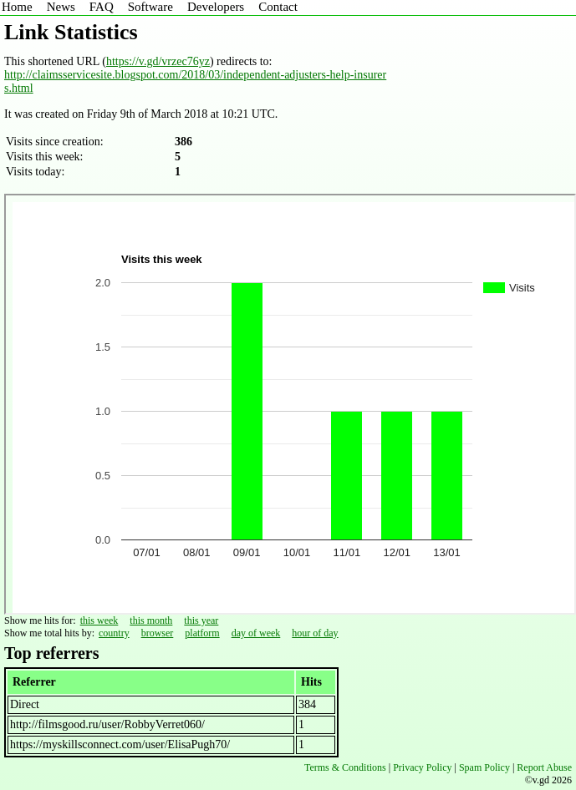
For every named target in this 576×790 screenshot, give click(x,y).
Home (17, 6)
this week (99, 620)
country (114, 633)
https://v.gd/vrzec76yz (158, 61)
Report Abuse (544, 767)
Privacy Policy (422, 767)
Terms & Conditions (345, 767)
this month (151, 620)
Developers (215, 6)
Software (150, 6)
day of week (256, 633)
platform (202, 633)
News (61, 6)
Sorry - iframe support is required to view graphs (290, 404)
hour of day (315, 633)
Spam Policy (484, 767)
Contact (278, 6)
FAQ (101, 6)
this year (201, 620)
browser (157, 633)
